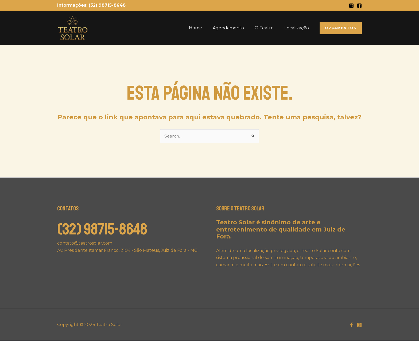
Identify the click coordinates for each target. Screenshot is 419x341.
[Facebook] (359, 5)
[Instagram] (351, 5)
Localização (297, 27)
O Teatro (267, 27)
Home (203, 27)
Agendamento (233, 27)
